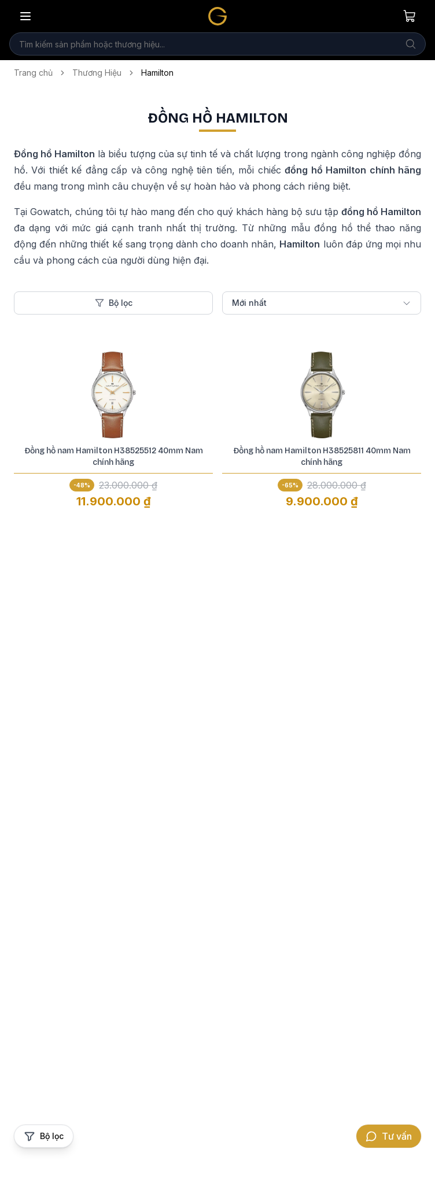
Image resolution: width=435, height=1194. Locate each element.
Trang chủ (33, 72)
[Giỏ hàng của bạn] (409, 16)
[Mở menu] (25, 16)
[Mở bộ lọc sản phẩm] (43, 1136)
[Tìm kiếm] (410, 44)
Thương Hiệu (96, 72)
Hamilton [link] (157, 72)
